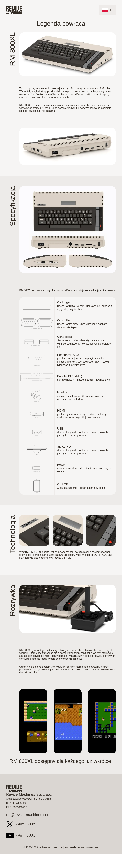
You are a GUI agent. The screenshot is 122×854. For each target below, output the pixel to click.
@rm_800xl (20, 824)
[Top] (14, 10)
